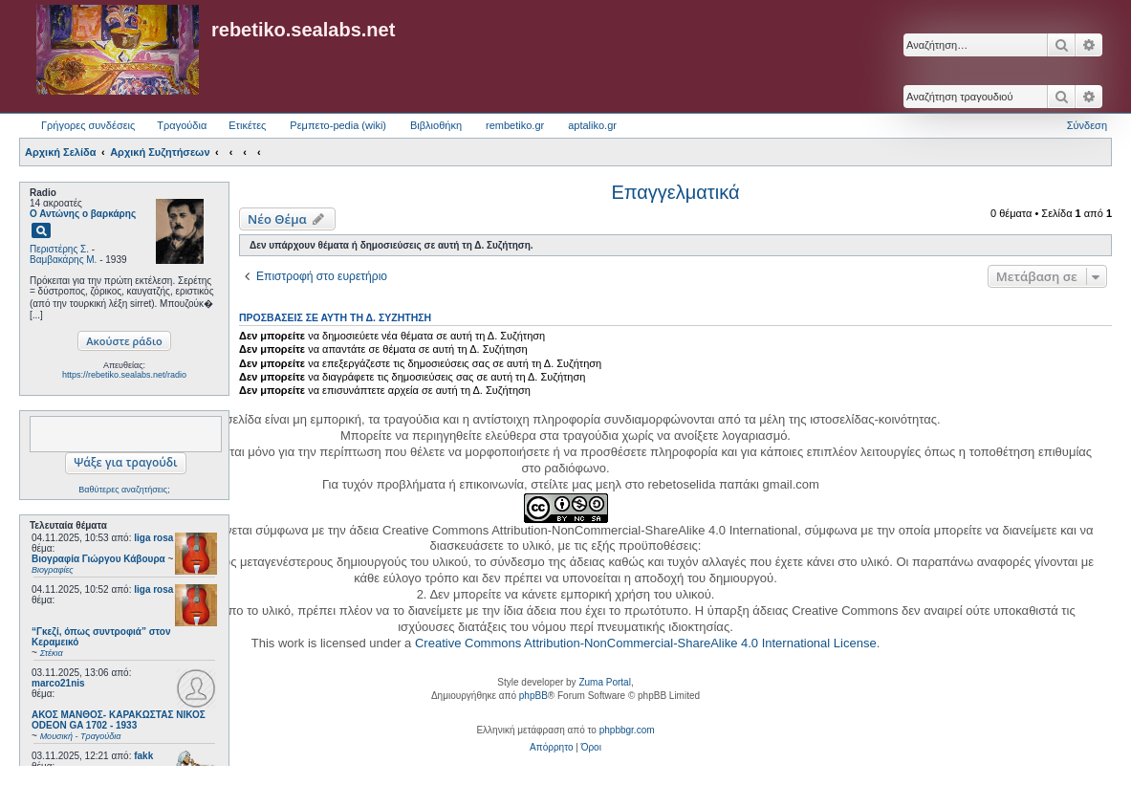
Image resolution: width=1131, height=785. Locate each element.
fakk (143, 756)
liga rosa (153, 538)
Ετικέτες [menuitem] (247, 125)
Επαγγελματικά (675, 192)
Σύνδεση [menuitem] (1087, 125)
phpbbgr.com (627, 730)
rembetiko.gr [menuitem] (515, 125)
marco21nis (58, 683)
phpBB (533, 695)
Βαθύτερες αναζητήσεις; (123, 489)
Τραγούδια (182, 125)
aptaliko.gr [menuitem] (592, 125)
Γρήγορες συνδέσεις (88, 125)
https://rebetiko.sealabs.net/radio (124, 375)
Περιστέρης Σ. (59, 249)
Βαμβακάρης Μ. (63, 259)
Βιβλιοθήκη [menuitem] (436, 125)
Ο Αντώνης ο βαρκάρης (83, 213)
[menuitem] (551, 747)
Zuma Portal (604, 682)
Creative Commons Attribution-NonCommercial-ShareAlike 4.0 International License (646, 643)
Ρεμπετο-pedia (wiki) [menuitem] (338, 125)
